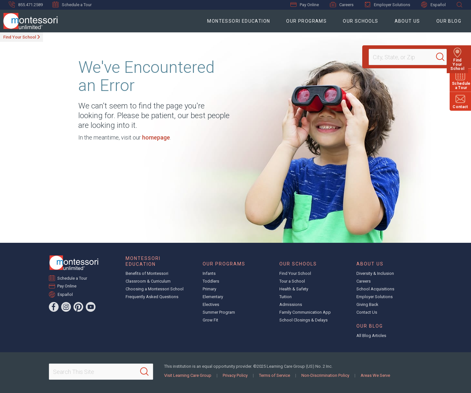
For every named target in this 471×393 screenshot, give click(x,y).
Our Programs (306, 21)
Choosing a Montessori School (155, 288)
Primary (209, 288)
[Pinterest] (78, 307)
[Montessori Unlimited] (29, 21)
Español (433, 5)
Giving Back (367, 304)
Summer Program (219, 312)
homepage (156, 137)
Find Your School (19, 37)
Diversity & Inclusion (375, 273)
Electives (211, 304)
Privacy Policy (235, 375)
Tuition (285, 296)
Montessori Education (238, 21)
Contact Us (366, 312)
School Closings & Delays (303, 320)
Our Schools (360, 21)
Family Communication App (305, 312)
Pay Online (304, 4)
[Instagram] (66, 307)
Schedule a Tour (72, 4)
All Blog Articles (371, 335)
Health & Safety (293, 288)
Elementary (213, 296)
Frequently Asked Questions (152, 296)
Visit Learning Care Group (187, 375)
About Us (407, 21)
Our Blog (448, 21)
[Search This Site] (101, 372)
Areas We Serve (375, 375)
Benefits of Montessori (147, 273)
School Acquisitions (375, 288)
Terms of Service (274, 375)
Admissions (290, 304)
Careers (341, 4)
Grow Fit (210, 320)
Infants (209, 273)
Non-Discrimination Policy (325, 375)
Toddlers (211, 281)
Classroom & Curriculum (148, 281)
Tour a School (292, 281)
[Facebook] (54, 307)
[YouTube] (90, 307)
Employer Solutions (387, 4)
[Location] (405, 57)
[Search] (443, 57)
